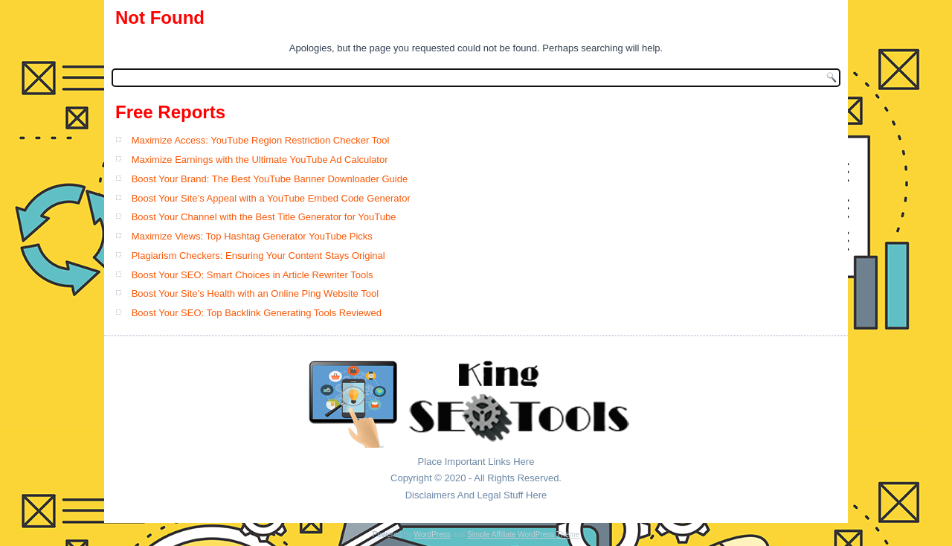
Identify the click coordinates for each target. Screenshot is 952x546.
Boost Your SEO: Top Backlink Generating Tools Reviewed (257, 312)
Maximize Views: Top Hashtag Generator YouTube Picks (252, 236)
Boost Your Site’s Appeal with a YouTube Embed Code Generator (271, 198)
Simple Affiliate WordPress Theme (523, 534)
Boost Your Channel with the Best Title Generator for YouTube (264, 216)
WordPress (432, 534)
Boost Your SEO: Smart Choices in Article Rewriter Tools (252, 274)
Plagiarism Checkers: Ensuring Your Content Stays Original (258, 255)
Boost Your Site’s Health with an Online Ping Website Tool (255, 293)
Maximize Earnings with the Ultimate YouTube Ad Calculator (260, 159)
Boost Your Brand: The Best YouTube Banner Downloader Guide (270, 178)
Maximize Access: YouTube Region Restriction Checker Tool (261, 140)
